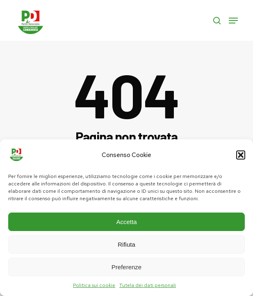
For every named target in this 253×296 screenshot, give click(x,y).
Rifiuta (126, 244)
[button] (241, 155)
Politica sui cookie (94, 285)
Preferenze (126, 267)
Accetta (126, 221)
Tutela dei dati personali (147, 285)
